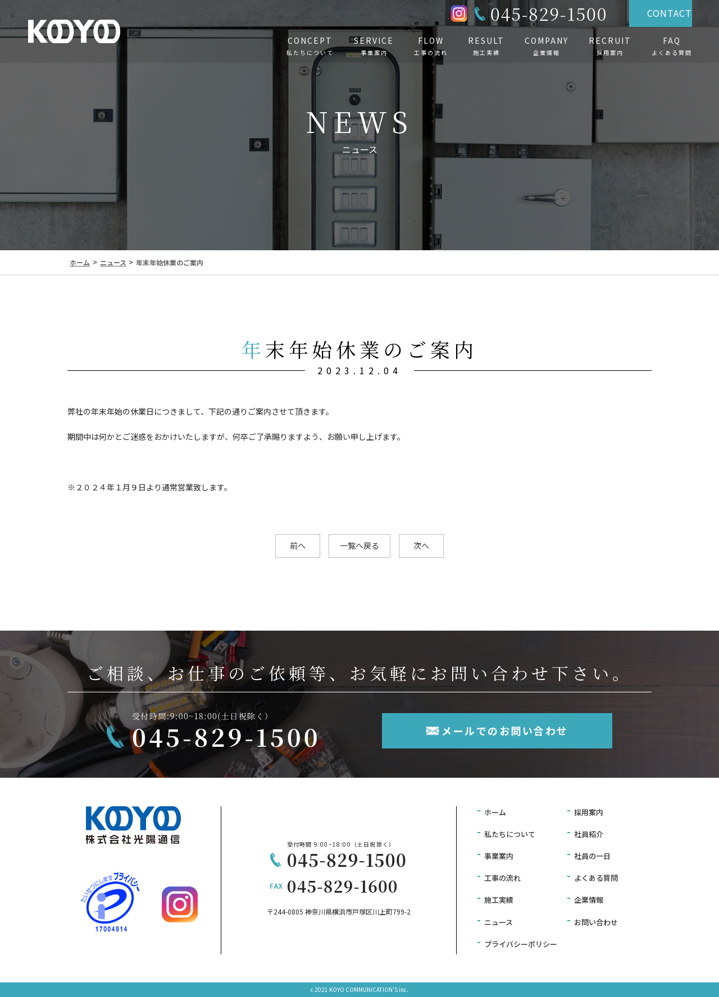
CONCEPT (310, 46)
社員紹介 (588, 834)
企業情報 (588, 899)
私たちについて (509, 834)
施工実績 (498, 899)
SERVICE (374, 46)
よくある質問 (596, 877)
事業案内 (498, 856)
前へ (298, 545)
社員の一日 (592, 856)
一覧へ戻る (359, 545)
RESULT (486, 46)
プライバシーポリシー (520, 944)
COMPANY (546, 46)
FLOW (431, 46)
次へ (421, 545)
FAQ (672, 46)
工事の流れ (502, 877)
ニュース (498, 922)
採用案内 (588, 812)
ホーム (495, 812)
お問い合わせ (596, 922)
